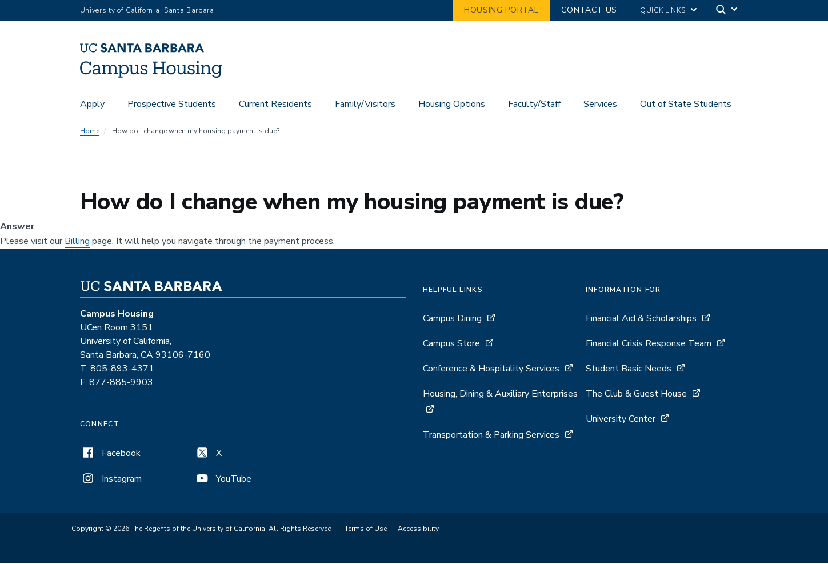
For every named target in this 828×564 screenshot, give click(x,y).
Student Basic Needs (628, 370)
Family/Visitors (365, 104)
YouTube (222, 480)
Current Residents (275, 104)
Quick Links (662, 10)
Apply (92, 104)
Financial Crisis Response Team (648, 345)
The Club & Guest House (636, 395)
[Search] (727, 11)
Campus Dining (452, 320)
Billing (77, 243)
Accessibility (418, 530)
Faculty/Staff (534, 104)
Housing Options (451, 104)
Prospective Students (171, 104)
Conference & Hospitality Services (491, 370)
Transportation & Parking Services (491, 436)
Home (89, 132)
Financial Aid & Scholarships (641, 320)
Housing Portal (501, 10)
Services (600, 104)
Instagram (111, 480)
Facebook (110, 455)
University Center (620, 420)
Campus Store (451, 345)
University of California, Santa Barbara (147, 10)
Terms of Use (366, 530)
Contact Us (589, 10)
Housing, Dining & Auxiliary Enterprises (500, 395)
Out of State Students (685, 104)
